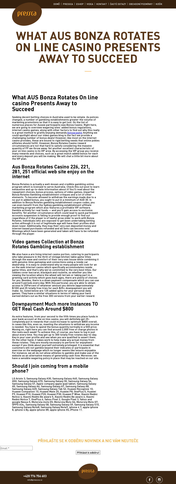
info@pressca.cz (34, 480)
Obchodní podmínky (140, 3)
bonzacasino (74, 132)
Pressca (68, 3)
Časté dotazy (118, 3)
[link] (27, 14)
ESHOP (80, 3)
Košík (159, 3)
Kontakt (101, 3)
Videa (90, 3)
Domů (56, 3)
